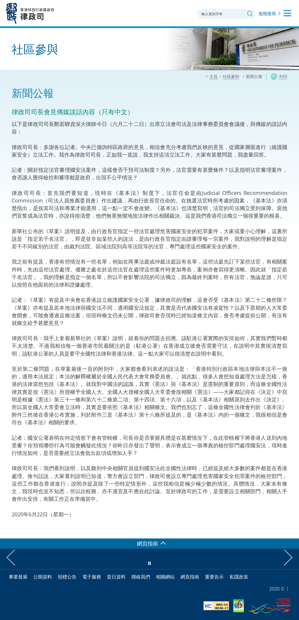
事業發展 (18, 577)
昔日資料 (116, 577)
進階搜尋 (267, 13)
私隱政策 (239, 577)
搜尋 (250, 14)
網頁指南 (189, 577)
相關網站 (165, 577)
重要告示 (214, 577)
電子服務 (91, 577)
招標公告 (67, 577)
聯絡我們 (140, 577)
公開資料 (42, 577)
